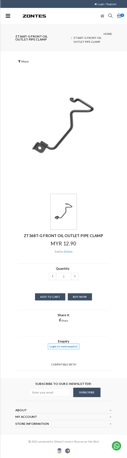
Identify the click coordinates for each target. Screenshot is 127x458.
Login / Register (107, 4)
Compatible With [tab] (63, 364)
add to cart (50, 296)
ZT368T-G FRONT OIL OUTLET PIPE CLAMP (87, 39)
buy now (80, 296)
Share (63, 320)
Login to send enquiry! (64, 346)
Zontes (68, 251)
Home (108, 33)
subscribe (86, 392)
